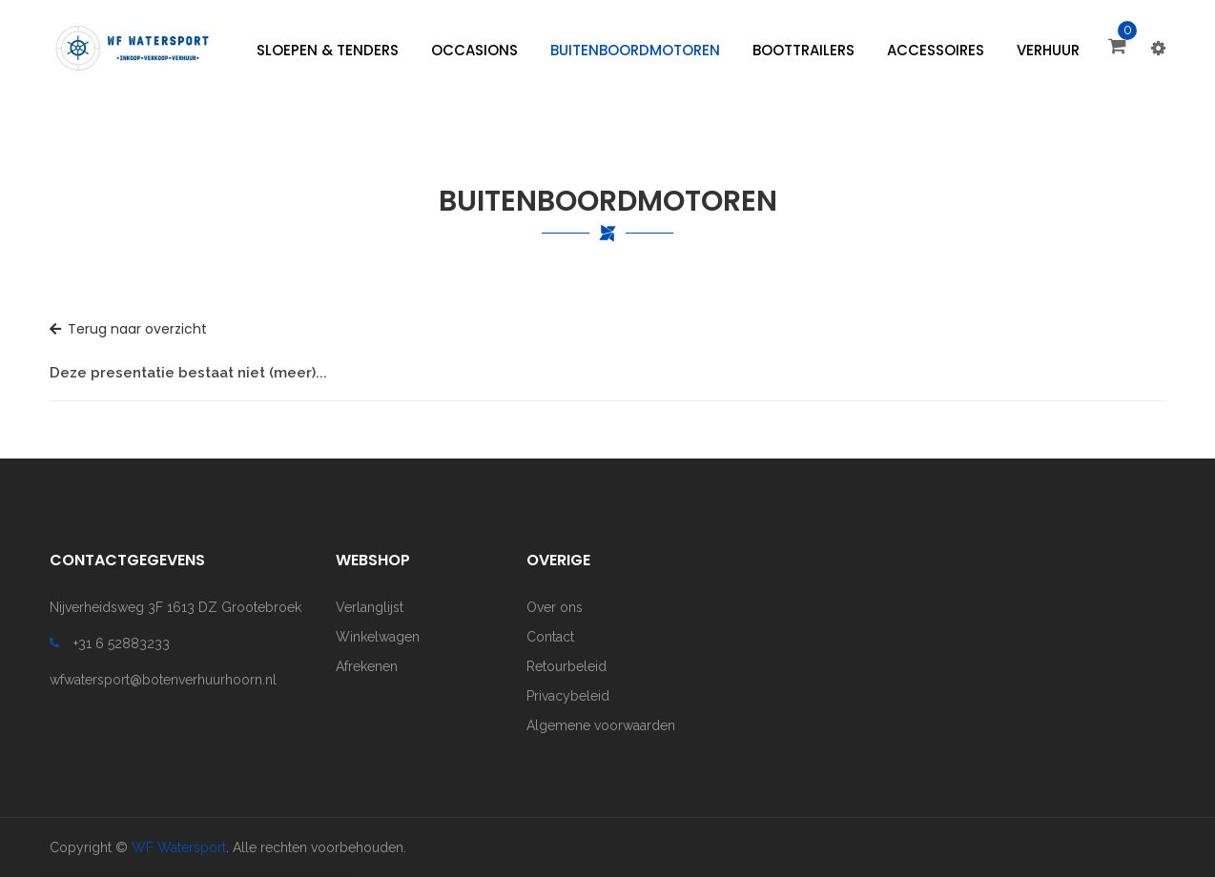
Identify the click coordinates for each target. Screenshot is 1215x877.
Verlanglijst (369, 607)
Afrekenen (367, 666)
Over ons (554, 607)
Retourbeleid (566, 666)
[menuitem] (327, 50)
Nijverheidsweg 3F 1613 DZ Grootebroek (175, 607)
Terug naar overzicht (128, 328)
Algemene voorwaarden (600, 725)
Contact (550, 636)
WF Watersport (179, 847)
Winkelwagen (378, 636)
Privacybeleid (567, 696)
